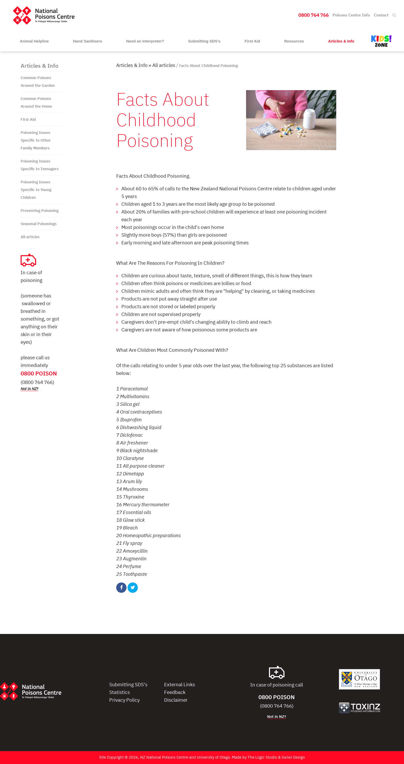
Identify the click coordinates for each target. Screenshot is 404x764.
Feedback (175, 692)
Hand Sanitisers (87, 41)
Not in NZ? (29, 389)
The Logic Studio (262, 757)
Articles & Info (341, 41)
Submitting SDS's (204, 41)
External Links (179, 684)
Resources (294, 41)
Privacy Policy (124, 700)
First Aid (252, 41)
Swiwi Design (293, 757)
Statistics (119, 692)
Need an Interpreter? (145, 41)
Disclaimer (176, 700)
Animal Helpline (34, 41)
